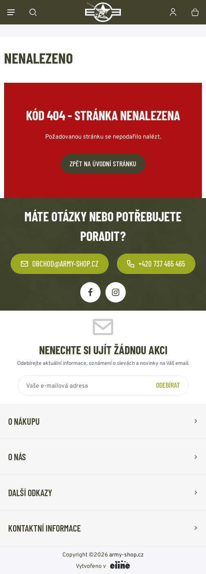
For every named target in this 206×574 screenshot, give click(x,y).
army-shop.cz (126, 554)
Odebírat (168, 384)
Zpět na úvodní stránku (103, 163)
